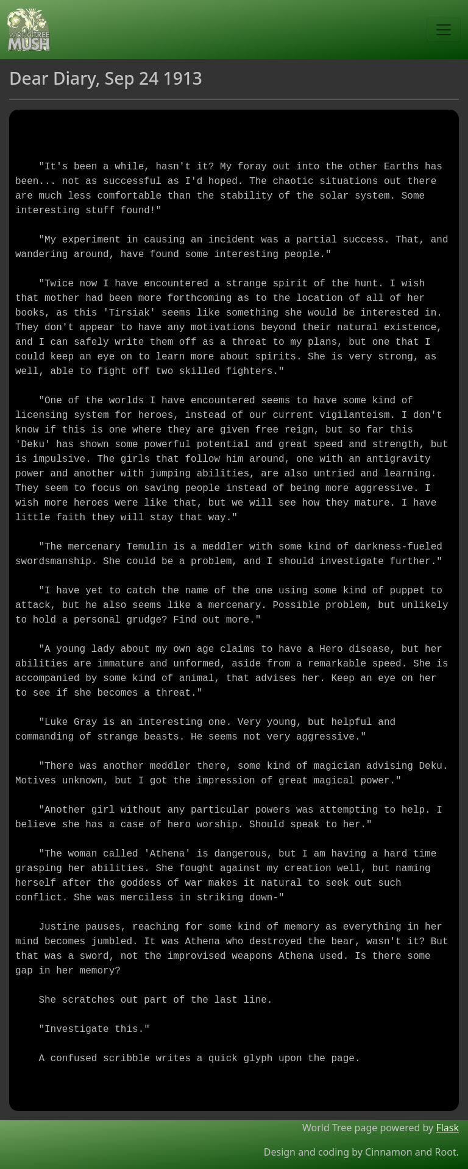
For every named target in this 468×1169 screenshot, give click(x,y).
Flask (447, 1127)
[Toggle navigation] (444, 30)
